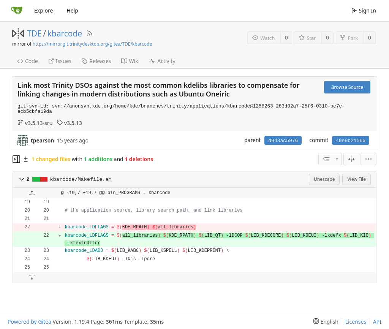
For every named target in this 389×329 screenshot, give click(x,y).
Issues (59, 61)
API (377, 321)
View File (356, 179)
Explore (43, 10)
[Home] (16, 10)
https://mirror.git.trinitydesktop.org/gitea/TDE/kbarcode (92, 44)
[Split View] (351, 159)
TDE (34, 33)
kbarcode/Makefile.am (81, 179)
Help (72, 10)
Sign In (363, 10)
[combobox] (330, 159)
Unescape (324, 179)
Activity (162, 61)
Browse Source (347, 87)
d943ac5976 (283, 141)
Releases (96, 61)
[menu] (368, 159)
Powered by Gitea (29, 321)
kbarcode (64, 33)
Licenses (356, 321)
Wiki (130, 61)
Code (27, 61)
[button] (21, 179)
